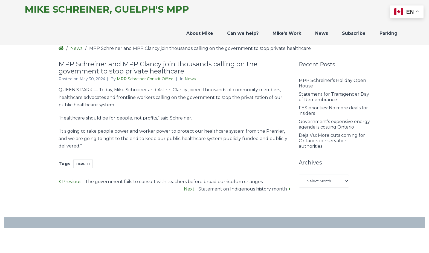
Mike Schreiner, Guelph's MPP (107, 9)
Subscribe (354, 33)
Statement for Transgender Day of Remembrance (334, 97)
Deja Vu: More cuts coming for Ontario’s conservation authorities (332, 141)
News (321, 33)
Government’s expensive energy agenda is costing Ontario (334, 124)
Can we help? (243, 33)
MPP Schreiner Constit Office (146, 78)
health (83, 164)
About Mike (199, 33)
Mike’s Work (287, 33)
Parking (388, 33)
